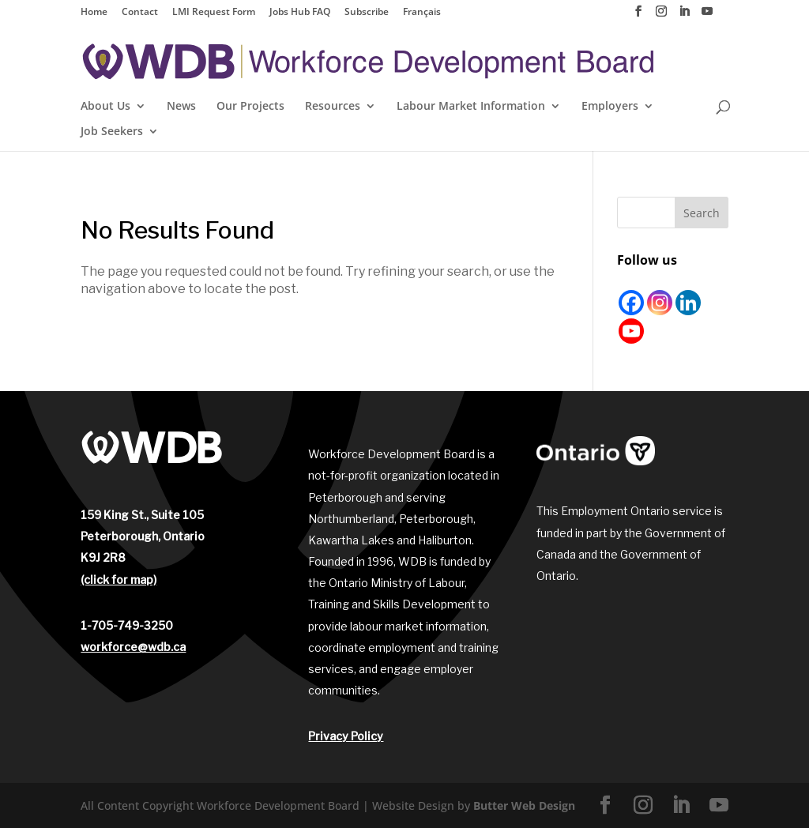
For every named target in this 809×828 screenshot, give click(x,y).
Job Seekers (112, 132)
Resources (332, 106)
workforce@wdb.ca (133, 646)
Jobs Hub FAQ (299, 12)
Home (94, 12)
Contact (140, 12)
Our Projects (250, 106)
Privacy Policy (345, 736)
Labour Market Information (471, 106)
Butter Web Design (524, 805)
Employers (609, 106)
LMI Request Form (213, 12)
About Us (105, 106)
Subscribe (366, 12)
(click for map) (118, 579)
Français (422, 12)
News (181, 106)
